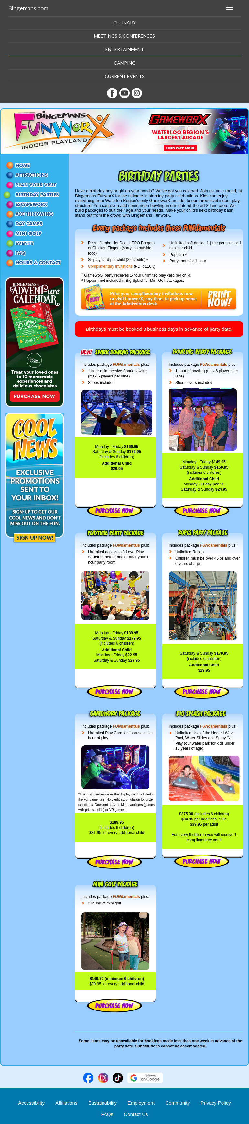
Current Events (125, 76)
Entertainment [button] (124, 49)
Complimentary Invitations (110, 266)
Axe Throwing (35, 214)
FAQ (35, 253)
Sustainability (102, 1103)
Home (35, 165)
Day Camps (35, 224)
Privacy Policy (215, 1103)
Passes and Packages (35, 185)
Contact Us (35, 263)
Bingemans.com (28, 8)
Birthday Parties (35, 194)
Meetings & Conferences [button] (124, 36)
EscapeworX (35, 204)
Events (35, 243)
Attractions (35, 175)
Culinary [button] (124, 22)
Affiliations (66, 1103)
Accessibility (31, 1103)
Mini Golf (35, 233)
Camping (124, 63)
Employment (140, 1103)
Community (177, 1103)
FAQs (107, 1114)
